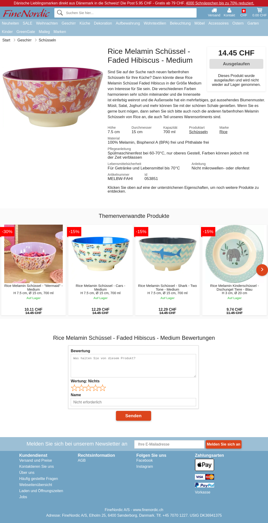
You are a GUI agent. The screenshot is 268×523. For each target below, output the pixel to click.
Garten (253, 23)
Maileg (44, 32)
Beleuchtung (180, 23)
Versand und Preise (35, 460)
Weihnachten (47, 23)
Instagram (144, 466)
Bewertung (80, 351)
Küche (84, 23)
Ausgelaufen (236, 63)
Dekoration (103, 23)
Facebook (144, 460)
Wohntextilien (155, 23)
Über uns (26, 473)
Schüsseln (198, 131)
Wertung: (85, 381)
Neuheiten (10, 23)
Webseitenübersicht (35, 485)
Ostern (238, 23)
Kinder (7, 32)
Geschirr (69, 23)
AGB (82, 460)
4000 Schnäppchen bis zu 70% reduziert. (220, 3)
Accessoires (218, 23)
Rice (224, 131)
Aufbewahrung (128, 23)
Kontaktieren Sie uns (36, 466)
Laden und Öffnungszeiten (41, 491)
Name (76, 395)
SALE (27, 23)
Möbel (199, 23)
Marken (60, 32)
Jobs (23, 497)
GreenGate (25, 32)
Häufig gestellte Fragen (38, 479)
